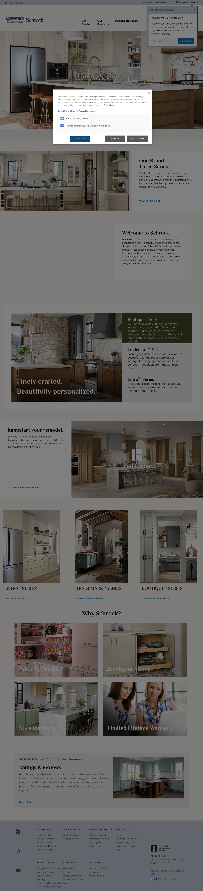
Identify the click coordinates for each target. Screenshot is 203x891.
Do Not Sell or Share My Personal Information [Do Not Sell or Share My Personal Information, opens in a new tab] (77, 111)
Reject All (115, 139)
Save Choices (80, 139)
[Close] (148, 92)
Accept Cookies (137, 139)
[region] (102, 117)
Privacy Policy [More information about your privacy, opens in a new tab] (109, 105)
